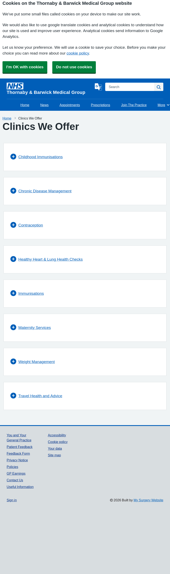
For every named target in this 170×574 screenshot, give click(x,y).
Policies (12, 466)
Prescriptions (100, 105)
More (164, 104)
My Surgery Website (148, 500)
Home (24, 105)
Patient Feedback (19, 446)
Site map (54, 455)
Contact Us (15, 480)
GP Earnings (16, 473)
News (44, 105)
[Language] (98, 87)
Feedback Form (18, 453)
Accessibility (57, 435)
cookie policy (78, 53)
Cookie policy (58, 441)
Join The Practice (134, 105)
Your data (55, 448)
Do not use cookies (74, 67)
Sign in (12, 500)
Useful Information (20, 486)
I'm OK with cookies (25, 67)
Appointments (70, 105)
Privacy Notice (17, 460)
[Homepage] (50, 89)
